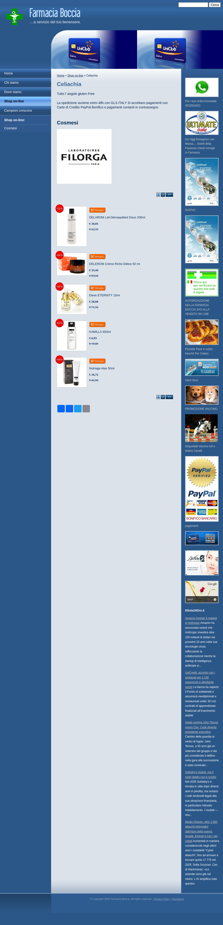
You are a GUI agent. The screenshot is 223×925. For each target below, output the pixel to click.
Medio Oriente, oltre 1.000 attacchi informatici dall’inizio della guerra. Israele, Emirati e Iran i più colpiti (201, 831)
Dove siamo (12, 92)
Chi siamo (11, 82)
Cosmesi (10, 128)
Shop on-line (14, 101)
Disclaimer (178, 899)
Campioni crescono (18, 110)
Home (8, 73)
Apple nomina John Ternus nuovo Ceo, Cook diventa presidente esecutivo (201, 727)
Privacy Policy (162, 899)
